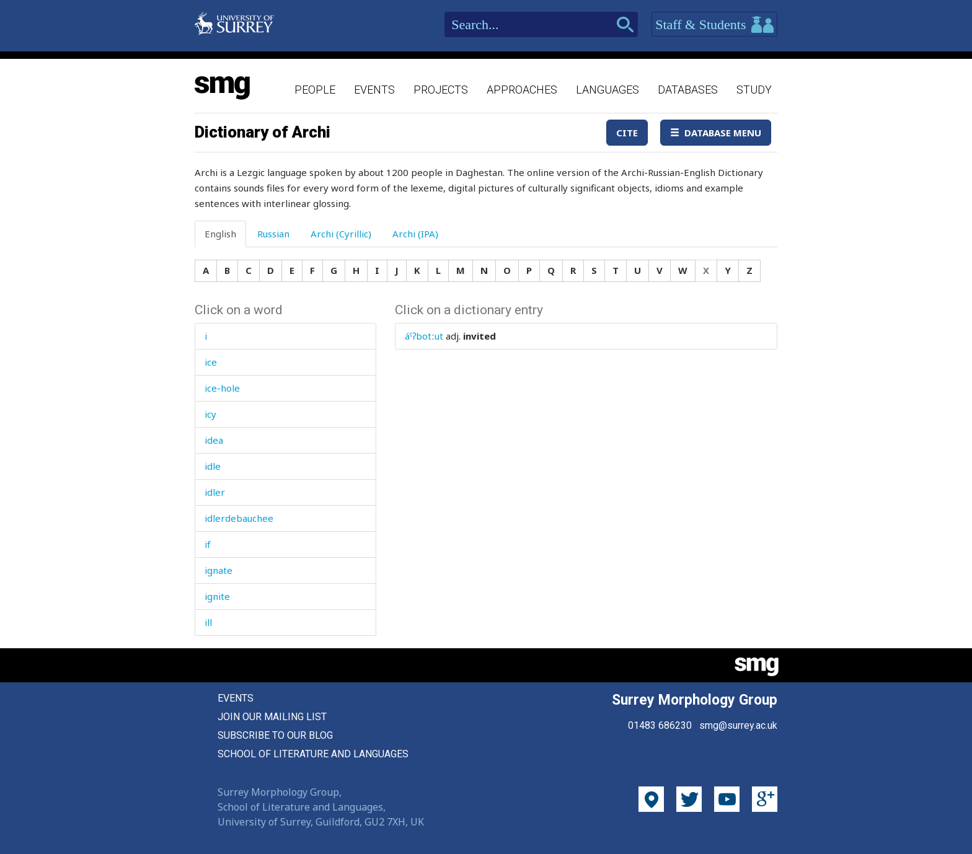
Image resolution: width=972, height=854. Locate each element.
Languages (607, 89)
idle (213, 466)
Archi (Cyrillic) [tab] (341, 233)
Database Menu (715, 132)
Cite (627, 132)
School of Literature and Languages (313, 754)
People (314, 89)
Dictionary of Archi (262, 132)
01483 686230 (660, 725)
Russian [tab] (273, 233)
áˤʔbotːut (424, 336)
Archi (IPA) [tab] (415, 233)
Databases (688, 89)
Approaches (522, 89)
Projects (440, 89)
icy (210, 414)
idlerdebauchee (239, 518)
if (208, 544)
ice (211, 362)
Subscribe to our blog (275, 735)
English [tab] (220, 233)
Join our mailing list (272, 717)
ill (208, 622)
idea (214, 440)
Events (374, 89)
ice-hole (222, 388)
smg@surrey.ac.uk (738, 725)
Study (754, 89)
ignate (218, 570)
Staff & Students (714, 24)
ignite (217, 596)
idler (215, 492)
